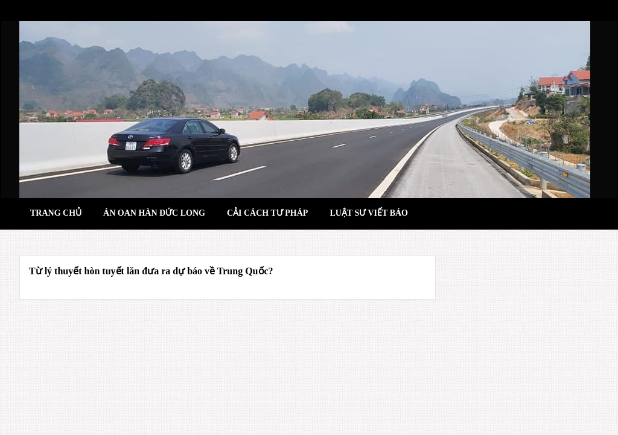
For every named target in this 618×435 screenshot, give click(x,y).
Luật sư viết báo (369, 213)
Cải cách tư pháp (267, 213)
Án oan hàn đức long (154, 213)
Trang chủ (55, 213)
